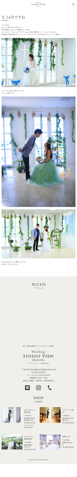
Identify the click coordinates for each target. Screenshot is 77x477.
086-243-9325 (40, 372)
